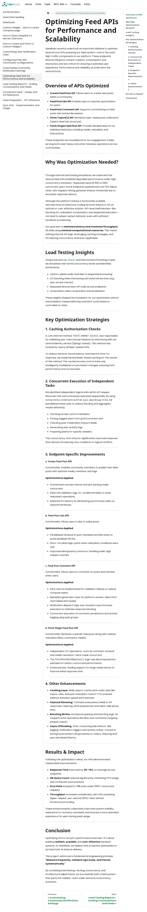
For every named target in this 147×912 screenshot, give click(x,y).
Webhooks (9, 22)
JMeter (71, 260)
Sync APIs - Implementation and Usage (21, 107)
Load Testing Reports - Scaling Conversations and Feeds (20, 85)
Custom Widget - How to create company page (21, 29)
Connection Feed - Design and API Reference (20, 93)
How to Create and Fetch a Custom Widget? (18, 45)
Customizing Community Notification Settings (16, 69)
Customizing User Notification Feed (19, 53)
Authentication (11, 12)
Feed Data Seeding (13, 17)
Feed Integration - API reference (21, 100)
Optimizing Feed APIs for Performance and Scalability (19, 77)
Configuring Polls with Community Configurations (18, 61)
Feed (47, 4)
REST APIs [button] (59, 4)
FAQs (87, 4)
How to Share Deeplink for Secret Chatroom (17, 37)
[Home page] (48, 13)
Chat (38, 4)
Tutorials (75, 4)
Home (28, 4)
